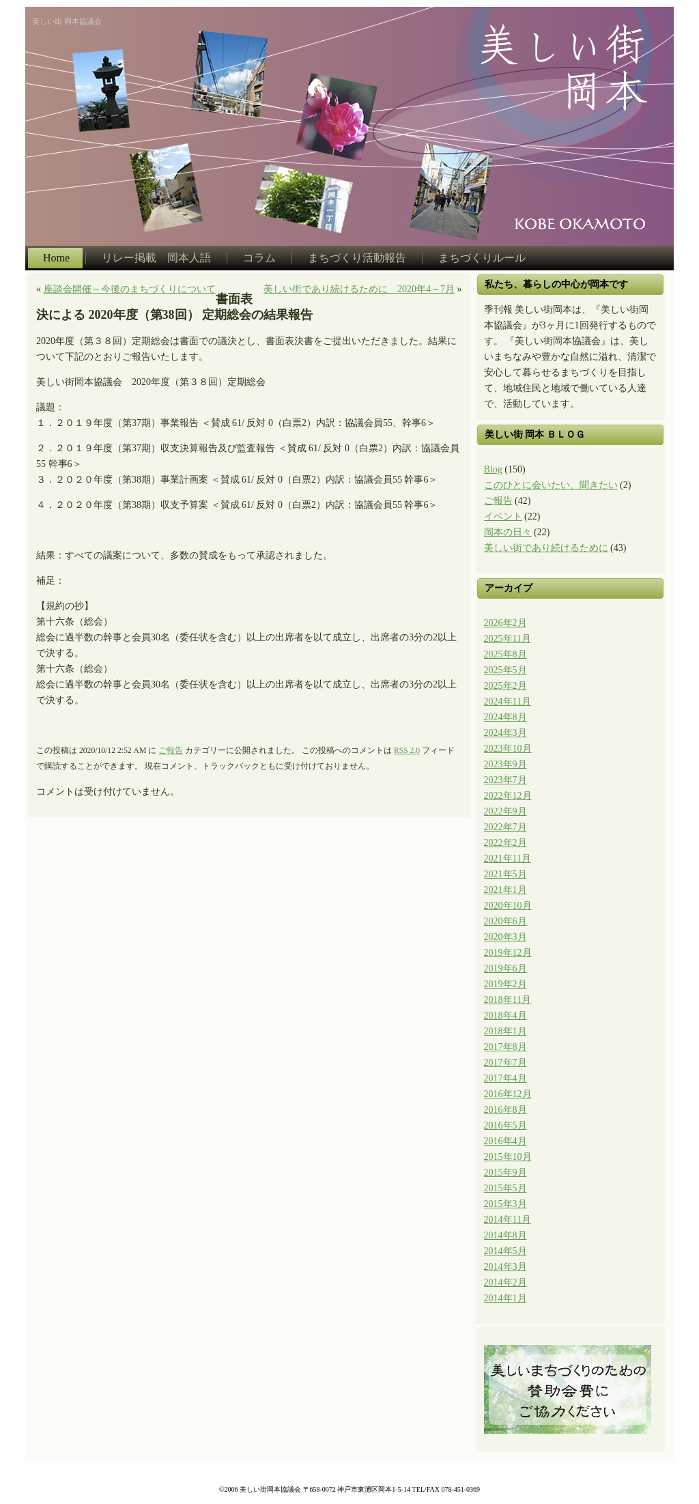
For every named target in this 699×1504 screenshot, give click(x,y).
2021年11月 (507, 858)
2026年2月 (505, 623)
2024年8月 (505, 717)
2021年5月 (505, 874)
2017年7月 (505, 1063)
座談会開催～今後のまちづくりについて (130, 289)
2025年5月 (505, 670)
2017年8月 (505, 1047)
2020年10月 (508, 905)
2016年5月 (505, 1125)
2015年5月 (505, 1188)
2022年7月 (505, 827)
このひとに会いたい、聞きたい (551, 485)
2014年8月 (505, 1235)
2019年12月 (508, 953)
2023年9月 (505, 764)
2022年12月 (508, 796)
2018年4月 (505, 1015)
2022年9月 (505, 811)
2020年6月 (505, 921)
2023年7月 (505, 780)
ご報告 (170, 750)
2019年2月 (505, 984)
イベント (503, 516)
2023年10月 (508, 748)
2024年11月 (507, 701)
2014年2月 (505, 1282)
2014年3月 (505, 1267)
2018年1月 (505, 1031)
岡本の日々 (508, 532)
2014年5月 (505, 1251)
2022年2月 (505, 843)
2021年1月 (505, 890)
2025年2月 (505, 686)
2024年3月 (505, 733)
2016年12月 (508, 1094)
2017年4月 (505, 1078)
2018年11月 (507, 1000)
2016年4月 (505, 1141)
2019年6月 (505, 968)
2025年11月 (507, 639)
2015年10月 (508, 1157)
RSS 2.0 (407, 750)
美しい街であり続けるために (546, 548)
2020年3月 (505, 937)
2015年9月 (505, 1172)
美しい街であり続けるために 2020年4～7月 (359, 289)
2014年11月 (507, 1220)
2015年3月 (505, 1204)
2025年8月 (505, 654)
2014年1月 (505, 1298)
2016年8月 (505, 1110)
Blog (493, 469)
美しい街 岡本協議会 (67, 21)
